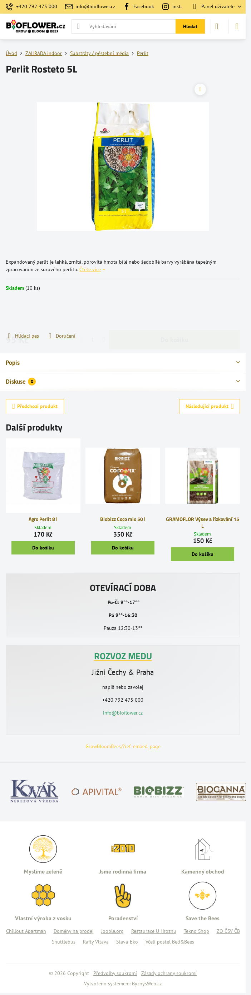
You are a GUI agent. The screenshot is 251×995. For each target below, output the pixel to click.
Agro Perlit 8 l (43, 519)
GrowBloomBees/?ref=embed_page (123, 746)
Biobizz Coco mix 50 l (123, 519)
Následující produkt (210, 406)
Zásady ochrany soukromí (169, 973)
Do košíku (174, 312)
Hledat (190, 26)
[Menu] (237, 26)
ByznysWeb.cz (147, 983)
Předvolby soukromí (115, 973)
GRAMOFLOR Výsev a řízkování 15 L (202, 522)
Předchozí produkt (35, 406)
